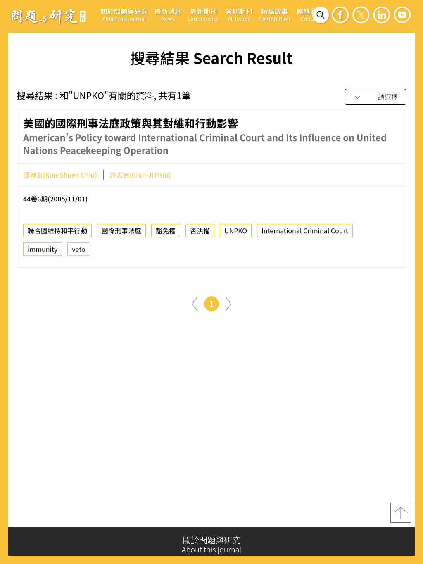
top (400, 516)
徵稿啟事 (274, 14)
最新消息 (168, 14)
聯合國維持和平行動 (57, 233)
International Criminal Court (304, 233)
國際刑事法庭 (121, 233)
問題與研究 (48, 16)
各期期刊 (238, 14)
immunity (42, 251)
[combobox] (375, 97)
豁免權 (166, 233)
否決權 (200, 233)
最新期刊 (203, 14)
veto (78, 251)
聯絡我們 (310, 14)
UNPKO (235, 233)
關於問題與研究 (124, 14)
